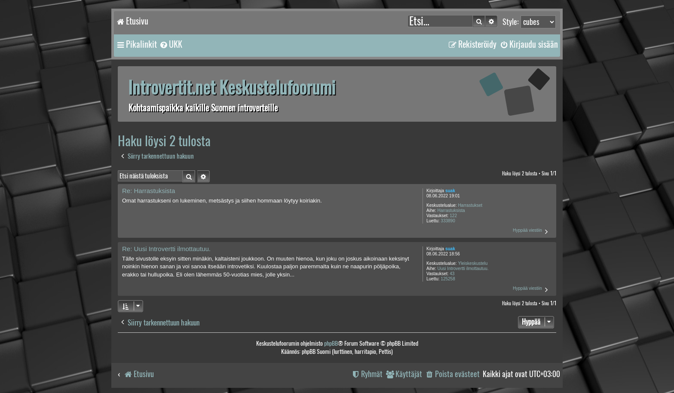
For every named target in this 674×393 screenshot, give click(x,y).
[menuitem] (170, 44)
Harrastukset (470, 205)
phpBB (331, 343)
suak (450, 190)
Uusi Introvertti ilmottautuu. (463, 268)
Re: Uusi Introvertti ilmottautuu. (166, 248)
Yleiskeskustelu (472, 263)
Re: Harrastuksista (148, 190)
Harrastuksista (451, 210)
